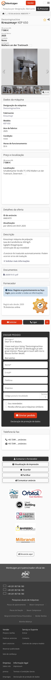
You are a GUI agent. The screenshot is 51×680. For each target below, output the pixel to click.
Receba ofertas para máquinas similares (25, 407)
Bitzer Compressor (37, 605)
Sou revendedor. (15, 403)
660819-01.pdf (10, 274)
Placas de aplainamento (16, 605)
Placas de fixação (16, 610)
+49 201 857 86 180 (15, 586)
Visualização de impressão (25, 464)
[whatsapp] (47, 322)
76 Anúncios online (11, 307)
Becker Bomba (41, 616)
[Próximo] (47, 71)
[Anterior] (4, 71)
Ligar (33, 322)
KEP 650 (6, 123)
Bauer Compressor (34, 610)
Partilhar (26, 475)
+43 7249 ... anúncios (15, 439)
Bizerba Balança (25, 621)
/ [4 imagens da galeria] (45, 92)
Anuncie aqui (25, 554)
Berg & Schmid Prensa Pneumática (18, 616)
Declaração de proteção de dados (25, 421)
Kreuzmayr (8, 116)
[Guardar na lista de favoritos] (44, 19)
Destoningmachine (11, 108)
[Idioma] (44, 3)
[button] (48, 3)
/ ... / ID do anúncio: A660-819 (15, 13)
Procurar (43, 9)
